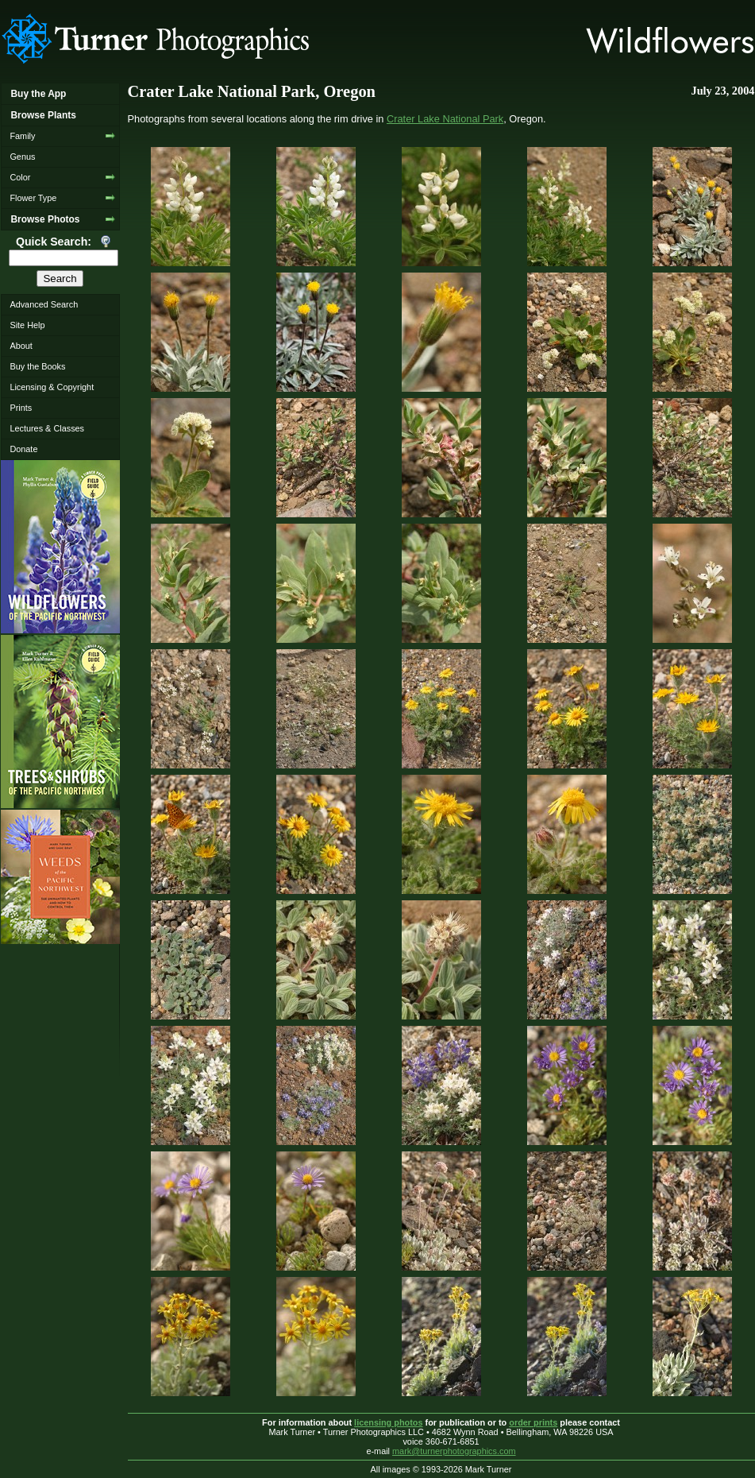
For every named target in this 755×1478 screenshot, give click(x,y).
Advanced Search (44, 304)
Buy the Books (37, 366)
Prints (21, 407)
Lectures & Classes (47, 428)
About (21, 345)
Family (22, 136)
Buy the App (38, 93)
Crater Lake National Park (445, 119)
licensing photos (388, 1422)
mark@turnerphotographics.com (454, 1451)
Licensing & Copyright (52, 387)
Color (20, 177)
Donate (23, 449)
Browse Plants (42, 115)
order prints (533, 1422)
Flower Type (33, 198)
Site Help (27, 325)
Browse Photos (44, 219)
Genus (22, 156)
